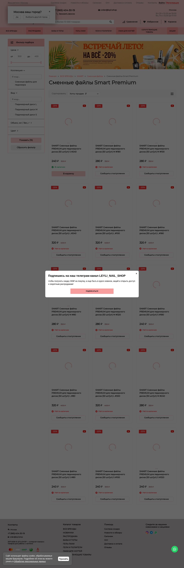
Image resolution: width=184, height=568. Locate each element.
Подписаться (92, 291)
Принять (63, 559)
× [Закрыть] (136, 273)
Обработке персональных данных (30, 561)
